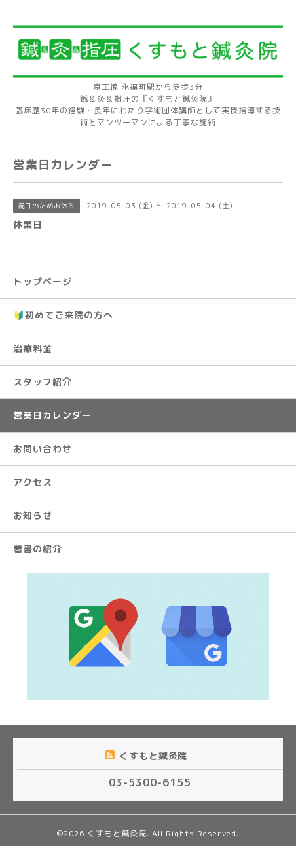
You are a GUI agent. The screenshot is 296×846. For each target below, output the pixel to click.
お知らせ (32, 515)
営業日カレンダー (52, 415)
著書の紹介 (37, 549)
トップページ (42, 281)
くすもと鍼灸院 (117, 833)
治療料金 (32, 348)
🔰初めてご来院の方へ (63, 315)
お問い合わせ (42, 448)
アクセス (32, 482)
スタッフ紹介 (42, 381)
